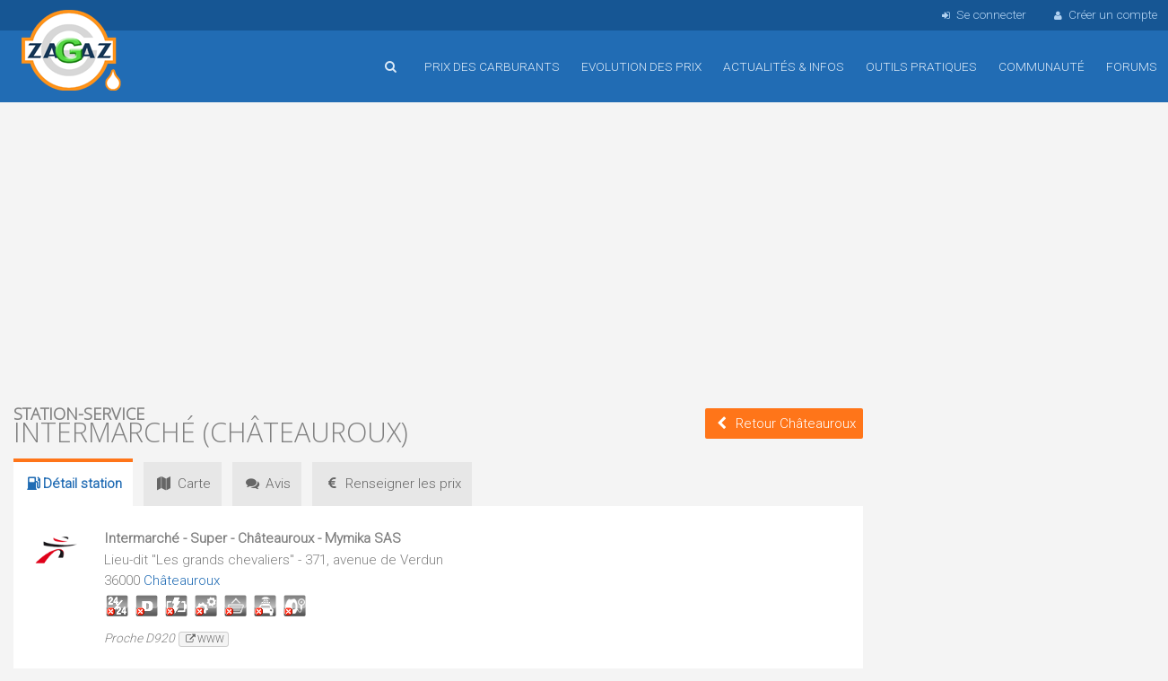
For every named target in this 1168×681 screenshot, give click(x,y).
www (203, 639)
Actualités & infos (783, 66)
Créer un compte (1104, 14)
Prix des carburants (492, 66)
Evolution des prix (641, 66)
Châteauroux (182, 580)
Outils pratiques (921, 66)
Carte (182, 484)
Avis (267, 484)
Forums (1131, 66)
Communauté (1041, 66)
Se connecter (981, 14)
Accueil (72, 53)
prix (392, 484)
